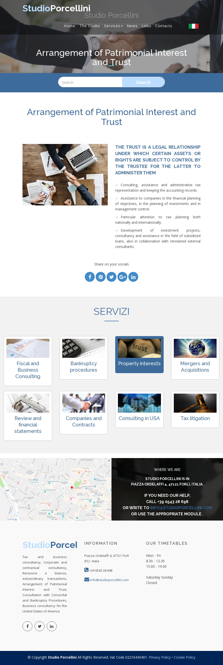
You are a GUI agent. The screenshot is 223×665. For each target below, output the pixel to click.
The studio (89, 25)
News (132, 25)
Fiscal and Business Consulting (27, 370)
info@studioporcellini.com (181, 507)
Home (69, 25)
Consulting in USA (139, 418)
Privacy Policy (160, 657)
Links (146, 25)
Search (143, 82)
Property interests (139, 363)
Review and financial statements (28, 424)
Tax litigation (195, 418)
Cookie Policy (184, 657)
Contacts (163, 25)
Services (113, 25)
